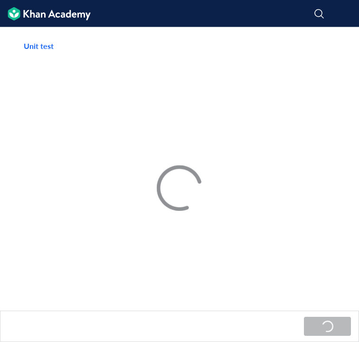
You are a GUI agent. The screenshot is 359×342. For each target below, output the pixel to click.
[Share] (341, 46)
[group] (179, 169)
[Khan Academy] (45, 13)
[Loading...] (327, 326)
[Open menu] (345, 13)
